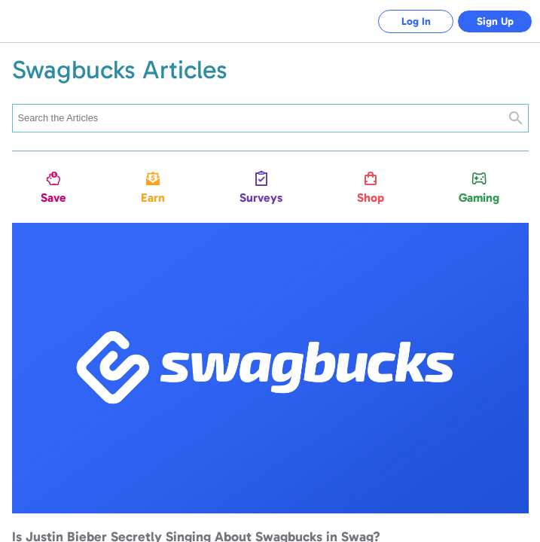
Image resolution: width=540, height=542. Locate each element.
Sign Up (495, 21)
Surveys (260, 197)
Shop (370, 197)
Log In (416, 21)
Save (53, 197)
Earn (153, 197)
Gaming (479, 197)
